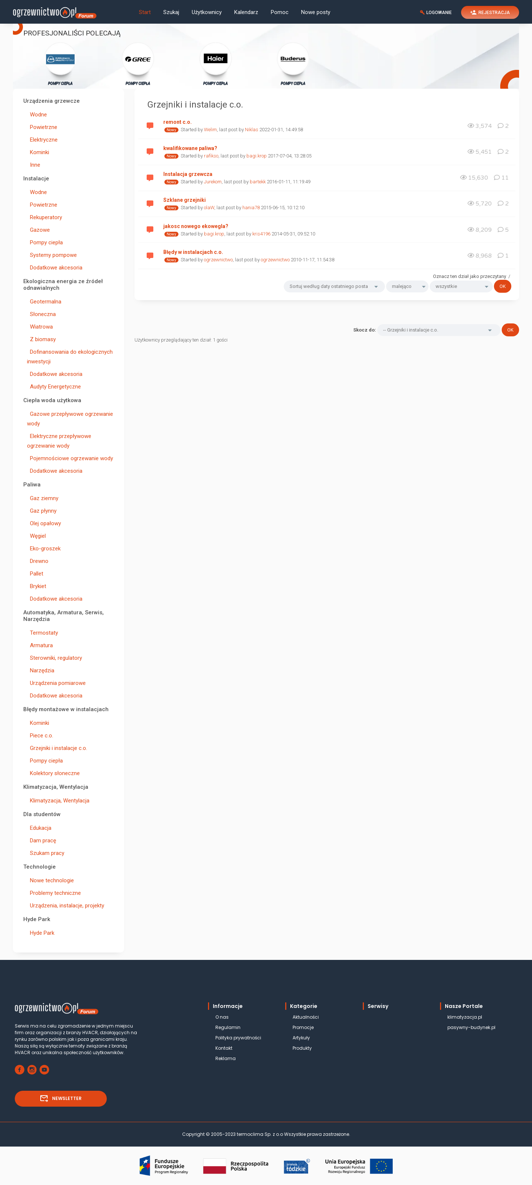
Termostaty (42, 632)
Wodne (37, 114)
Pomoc (280, 12)
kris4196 (261, 234)
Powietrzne (42, 127)
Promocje (303, 1027)
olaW (209, 207)
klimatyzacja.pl (464, 1017)
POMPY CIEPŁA (60, 63)
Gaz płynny (42, 510)
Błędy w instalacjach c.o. (193, 252)
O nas (222, 1017)
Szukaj (171, 12)
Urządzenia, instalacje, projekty (65, 905)
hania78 (251, 207)
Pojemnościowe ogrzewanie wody (70, 458)
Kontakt (223, 1048)
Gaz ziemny (42, 498)
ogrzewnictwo (218, 259)
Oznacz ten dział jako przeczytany (469, 276)
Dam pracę (41, 840)
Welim (210, 129)
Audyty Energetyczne (54, 386)
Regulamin (228, 1027)
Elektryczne (42, 139)
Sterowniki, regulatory (54, 658)
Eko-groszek (44, 548)
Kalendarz (246, 12)
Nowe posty (315, 12)
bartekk (258, 181)
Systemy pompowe (52, 255)
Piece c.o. (40, 735)
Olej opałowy (44, 523)
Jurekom (213, 181)
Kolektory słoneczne (53, 773)
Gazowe (38, 230)
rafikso (211, 156)
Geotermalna (44, 301)
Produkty (302, 1048)
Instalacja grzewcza (187, 174)
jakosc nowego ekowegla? (195, 226)
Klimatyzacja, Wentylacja (58, 800)
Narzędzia (40, 670)
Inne (33, 165)
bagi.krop (256, 156)
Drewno (37, 561)
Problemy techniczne (54, 893)
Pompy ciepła (45, 242)
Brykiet (36, 586)
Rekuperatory (44, 217)
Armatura (40, 645)
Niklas (251, 129)
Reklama (225, 1058)
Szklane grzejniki (184, 200)
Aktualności (306, 1017)
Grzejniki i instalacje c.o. (57, 748)
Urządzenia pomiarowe (56, 683)
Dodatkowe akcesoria (54, 267)
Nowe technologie (50, 880)
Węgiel (36, 536)
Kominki (38, 152)
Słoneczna (41, 314)
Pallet (35, 573)
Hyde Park (40, 933)
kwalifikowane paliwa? (190, 148)
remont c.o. (177, 122)
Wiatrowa (40, 326)
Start (145, 12)
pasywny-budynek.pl (471, 1027)
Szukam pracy (45, 853)
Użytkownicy (207, 12)
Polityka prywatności (238, 1038)
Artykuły (301, 1038)
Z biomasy (41, 339)
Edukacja (39, 828)
